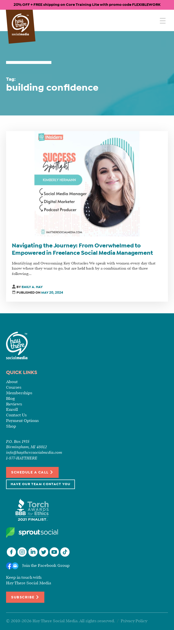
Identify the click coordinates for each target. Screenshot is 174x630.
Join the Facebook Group (46, 566)
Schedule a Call (32, 472)
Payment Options (22, 421)
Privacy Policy (134, 621)
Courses (13, 387)
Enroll (12, 409)
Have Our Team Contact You (40, 484)
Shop (11, 426)
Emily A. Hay (32, 287)
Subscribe (25, 597)
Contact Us (16, 415)
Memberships (19, 393)
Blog (10, 399)
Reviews (14, 404)
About (12, 382)
